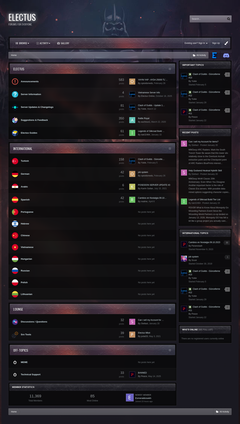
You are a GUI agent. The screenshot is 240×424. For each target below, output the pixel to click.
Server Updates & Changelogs (37, 107)
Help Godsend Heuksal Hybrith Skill (205, 170)
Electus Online (147, 96)
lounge (18, 309)
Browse (24, 43)
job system (143, 172)
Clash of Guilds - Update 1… (151, 105)
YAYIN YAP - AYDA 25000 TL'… (153, 80)
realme (144, 201)
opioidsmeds (147, 83)
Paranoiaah (197, 246)
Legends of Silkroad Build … (151, 131)
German (25, 174)
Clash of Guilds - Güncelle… (151, 159)
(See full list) (205, 329)
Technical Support (30, 374)
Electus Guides (29, 133)
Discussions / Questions (34, 321)
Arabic (24, 186)
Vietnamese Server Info (149, 92)
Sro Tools (26, 334)
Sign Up (216, 43)
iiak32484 (145, 134)
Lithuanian (26, 294)
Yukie (143, 109)
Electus (18, 68)
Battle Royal (143, 118)
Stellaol (144, 323)
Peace (144, 376)
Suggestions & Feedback (34, 120)
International (22, 148)
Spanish (25, 199)
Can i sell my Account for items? (203, 141)
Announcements (30, 81)
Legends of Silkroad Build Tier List (204, 199)
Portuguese (27, 212)
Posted (209, 145)
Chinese (25, 235)
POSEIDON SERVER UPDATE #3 (154, 185)
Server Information (31, 94)
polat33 (144, 336)
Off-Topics (20, 350)
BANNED (142, 373)
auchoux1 (145, 122)
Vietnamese (27, 247)
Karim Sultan (147, 188)
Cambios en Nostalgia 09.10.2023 (204, 242)
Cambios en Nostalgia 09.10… (152, 198)
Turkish (25, 161)
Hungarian (26, 259)
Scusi (194, 260)
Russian (25, 270)
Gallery (64, 43)
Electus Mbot (144, 333)
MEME (24, 362)
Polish (24, 282)
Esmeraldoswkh (143, 398)
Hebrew (25, 223)
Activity (44, 43)
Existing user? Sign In (196, 43)
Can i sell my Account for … (151, 320)
